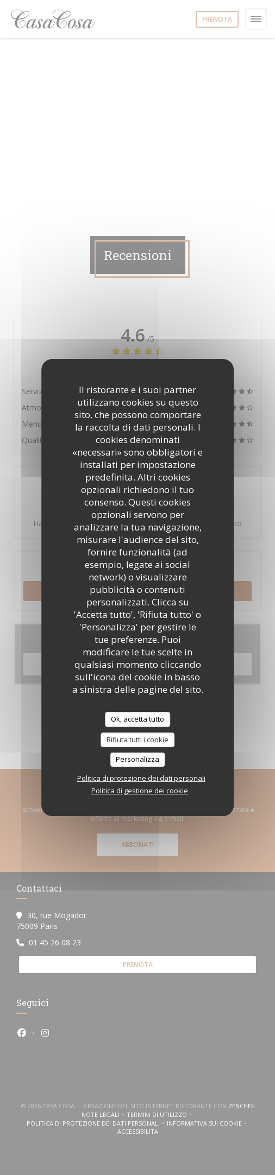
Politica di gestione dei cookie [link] (139, 790)
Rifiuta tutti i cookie (137, 739)
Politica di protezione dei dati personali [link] (141, 778)
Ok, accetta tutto (137, 719)
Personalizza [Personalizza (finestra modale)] (137, 759)
